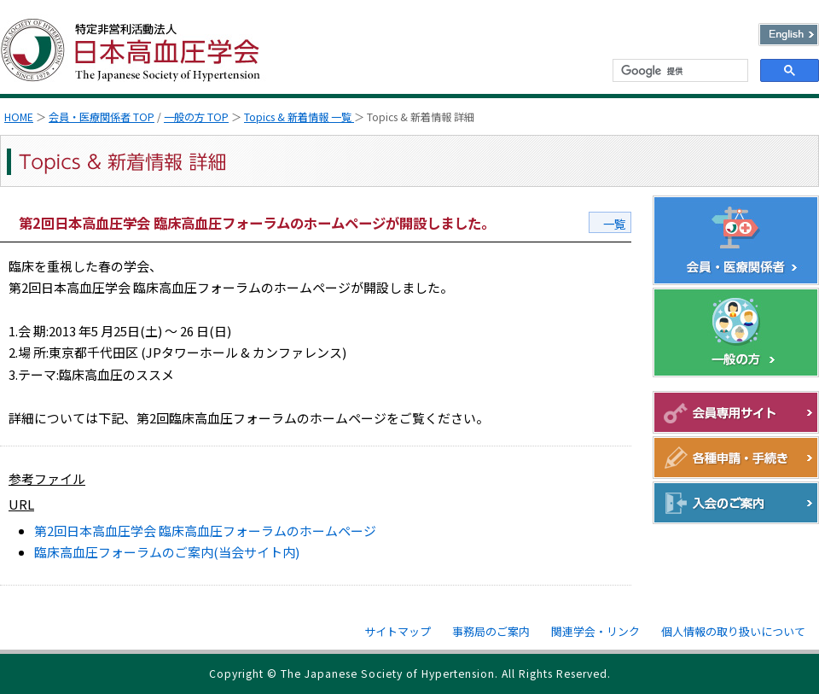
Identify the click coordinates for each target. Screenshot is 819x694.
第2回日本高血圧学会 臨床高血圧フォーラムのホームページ (205, 530)
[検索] (678, 71)
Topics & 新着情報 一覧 (299, 117)
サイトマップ (397, 631)
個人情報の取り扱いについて (733, 631)
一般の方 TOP (196, 117)
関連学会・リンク (595, 631)
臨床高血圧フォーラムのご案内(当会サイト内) (166, 552)
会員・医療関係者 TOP (101, 117)
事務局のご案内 (491, 631)
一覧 (614, 223)
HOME (18, 117)
